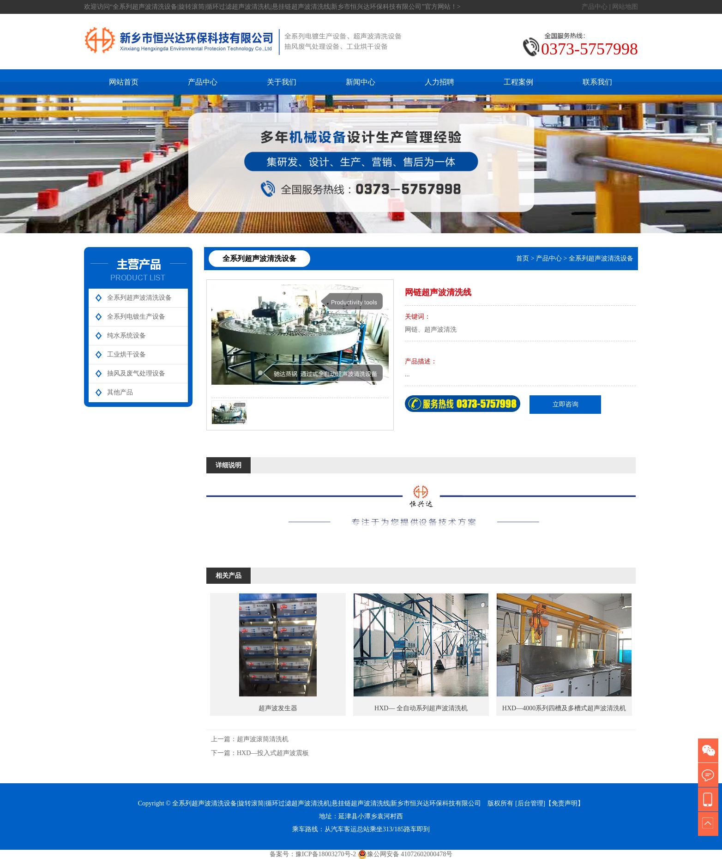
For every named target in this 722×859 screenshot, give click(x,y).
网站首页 (123, 82)
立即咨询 (565, 404)
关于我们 (281, 82)
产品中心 (595, 6)
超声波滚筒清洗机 (263, 739)
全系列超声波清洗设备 (139, 297)
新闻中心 (360, 82)
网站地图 (625, 6)
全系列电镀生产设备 (136, 316)
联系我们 (597, 82)
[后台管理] (530, 803)
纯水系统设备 (126, 335)
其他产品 (120, 392)
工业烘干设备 (126, 354)
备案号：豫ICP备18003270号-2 (313, 854)
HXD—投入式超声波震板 (273, 753)
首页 (522, 258)
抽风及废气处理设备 (136, 373)
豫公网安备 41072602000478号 (405, 854)
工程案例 (518, 82)
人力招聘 (439, 82)
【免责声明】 (564, 803)
